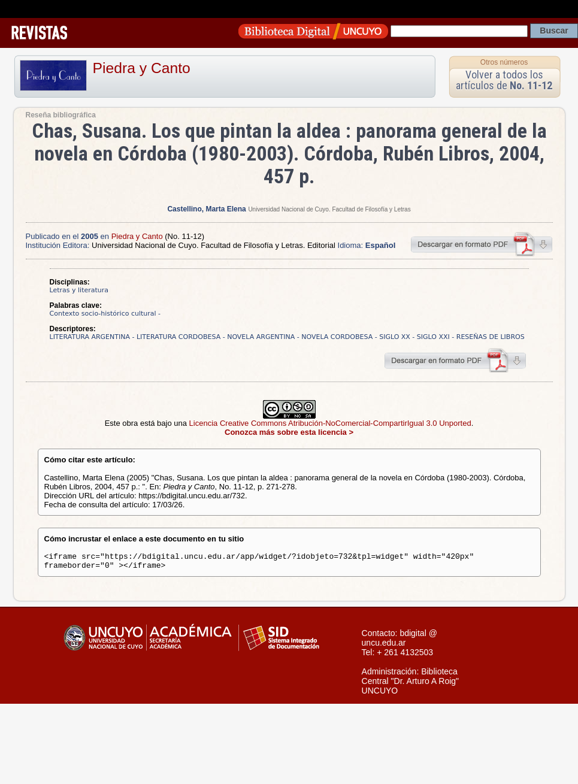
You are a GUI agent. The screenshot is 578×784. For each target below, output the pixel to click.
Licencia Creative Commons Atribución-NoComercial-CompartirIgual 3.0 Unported (330, 423)
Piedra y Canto (141, 68)
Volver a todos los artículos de (504, 80)
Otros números (504, 62)
